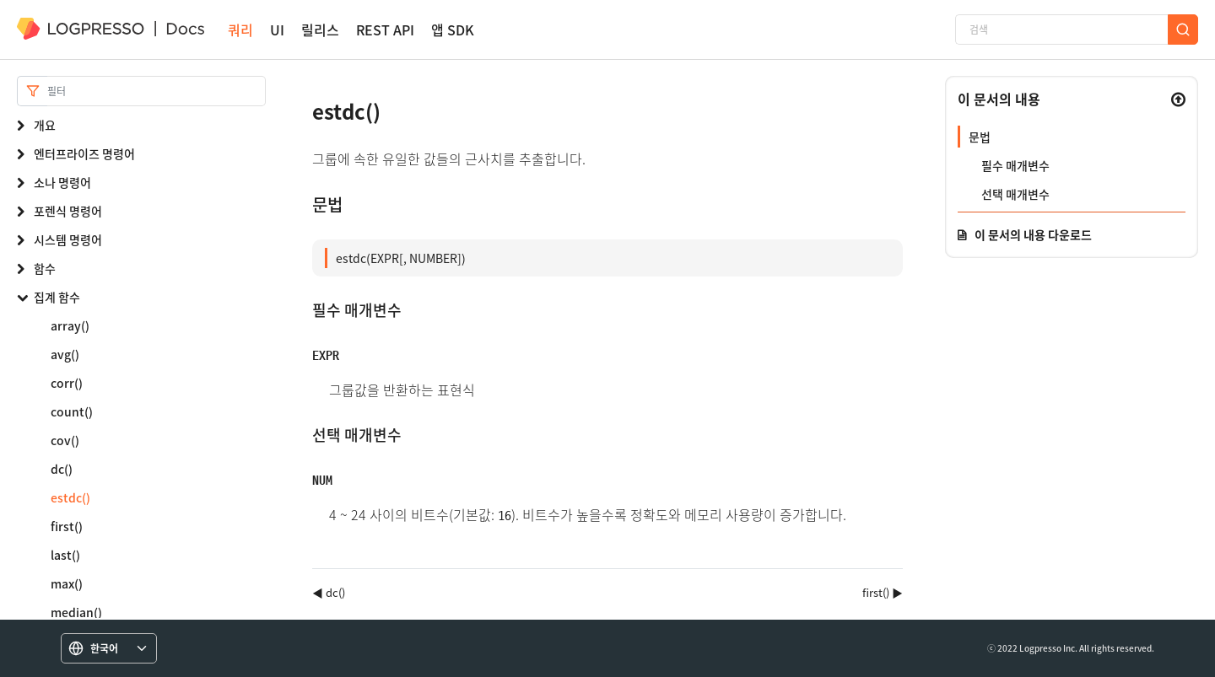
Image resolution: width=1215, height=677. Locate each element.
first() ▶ (882, 592)
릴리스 (320, 30)
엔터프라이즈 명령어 (84, 153)
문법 (980, 136)
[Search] (156, 91)
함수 (45, 268)
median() (76, 612)
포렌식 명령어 (68, 210)
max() (67, 583)
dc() (62, 468)
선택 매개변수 (1015, 193)
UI (277, 30)
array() (70, 325)
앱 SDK (452, 30)
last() (65, 554)
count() (72, 411)
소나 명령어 (62, 182)
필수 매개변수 (1015, 165)
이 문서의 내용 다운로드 (1033, 234)
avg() (65, 354)
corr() (67, 382)
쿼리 (240, 30)
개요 (45, 124)
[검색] (1061, 29)
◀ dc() (328, 592)
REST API (385, 30)
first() (67, 526)
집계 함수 (57, 296)
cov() (65, 440)
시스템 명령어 (68, 239)
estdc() (70, 497)
